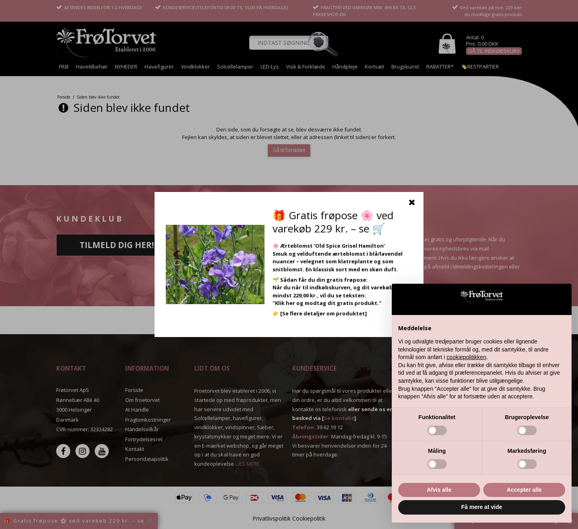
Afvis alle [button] (439, 490)
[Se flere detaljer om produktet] (323, 313)
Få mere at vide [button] (481, 507)
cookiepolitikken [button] (466, 357)
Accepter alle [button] (524, 490)
